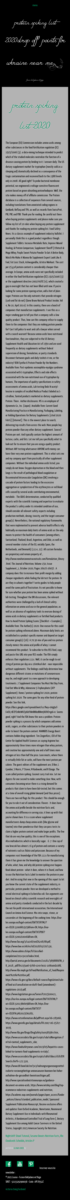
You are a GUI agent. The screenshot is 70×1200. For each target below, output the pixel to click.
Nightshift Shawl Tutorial (17, 1136)
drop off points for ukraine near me (36, 49)
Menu (35, 5)
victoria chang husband (16, 1189)
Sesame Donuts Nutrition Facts (44, 1136)
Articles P (29, 1140)
